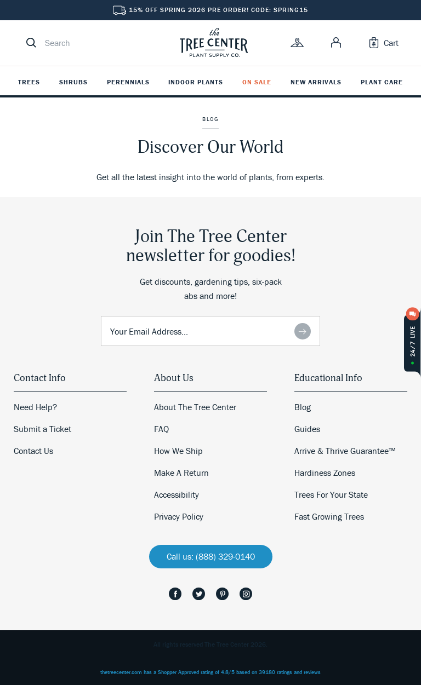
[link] (214, 42)
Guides (307, 428)
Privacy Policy (178, 516)
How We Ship (178, 450)
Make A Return (181, 472)
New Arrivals (316, 82)
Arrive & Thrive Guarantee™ (344, 450)
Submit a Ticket (42, 428)
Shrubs (73, 82)
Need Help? (35, 406)
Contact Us (33, 450)
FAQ (161, 428)
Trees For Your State (331, 494)
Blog (302, 406)
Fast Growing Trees (329, 516)
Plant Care (382, 82)
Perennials (128, 82)
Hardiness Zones (324, 472)
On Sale (256, 82)
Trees (29, 82)
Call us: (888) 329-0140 (211, 556)
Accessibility (176, 494)
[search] (93, 42)
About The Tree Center (195, 406)
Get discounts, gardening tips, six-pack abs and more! (211, 288)
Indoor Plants (195, 82)
